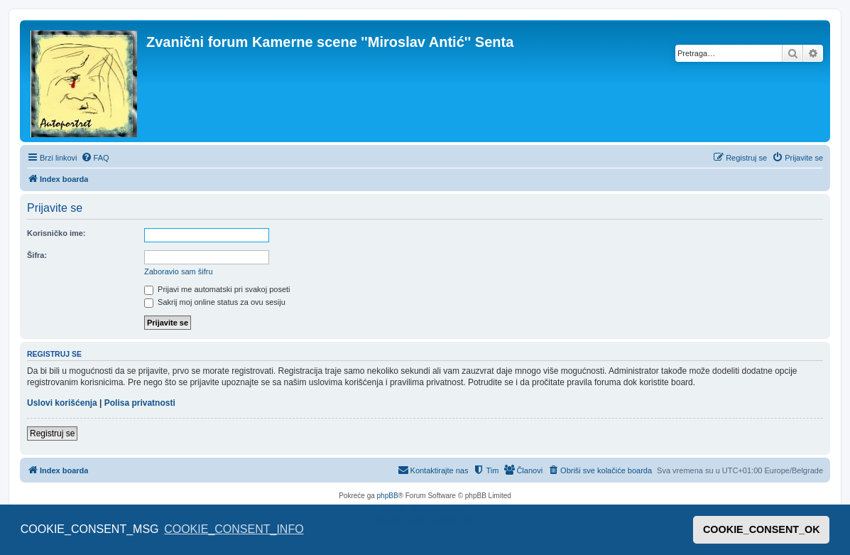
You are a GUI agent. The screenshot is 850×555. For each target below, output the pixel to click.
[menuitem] (95, 157)
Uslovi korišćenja (62, 403)
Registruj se (52, 433)
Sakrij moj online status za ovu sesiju (214, 302)
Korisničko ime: (56, 233)
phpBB (387, 496)
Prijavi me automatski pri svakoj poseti (217, 289)
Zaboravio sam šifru (178, 271)
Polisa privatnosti (139, 403)
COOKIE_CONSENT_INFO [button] (233, 529)
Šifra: (37, 255)
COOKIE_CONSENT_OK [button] (761, 529)
